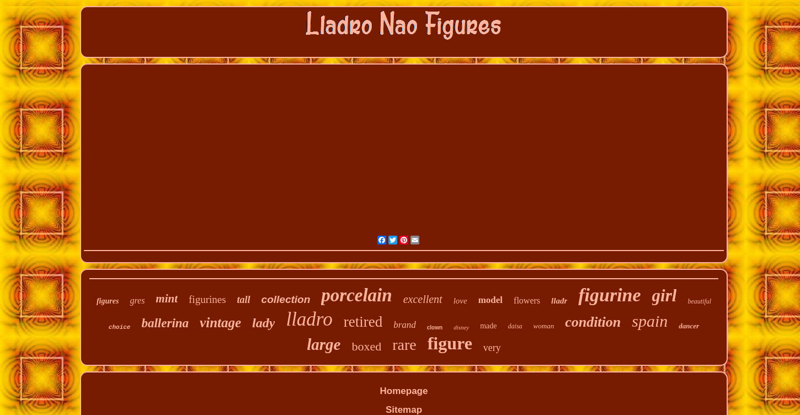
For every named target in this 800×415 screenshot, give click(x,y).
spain (650, 321)
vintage (220, 322)
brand (404, 325)
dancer (689, 326)
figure (450, 343)
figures (108, 301)
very (492, 347)
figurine (609, 295)
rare (404, 344)
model (490, 300)
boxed (366, 346)
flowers (527, 300)
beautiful (699, 301)
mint (167, 298)
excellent (422, 299)
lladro (309, 319)
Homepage (404, 391)
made (488, 326)
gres (137, 300)
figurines (207, 299)
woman (544, 326)
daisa (515, 326)
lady (263, 323)
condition (593, 322)
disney (461, 327)
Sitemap (404, 410)
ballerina (165, 323)
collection (286, 299)
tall (243, 299)
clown (434, 327)
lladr (559, 300)
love (460, 300)
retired (363, 321)
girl (664, 295)
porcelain (356, 295)
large (323, 344)
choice (120, 327)
